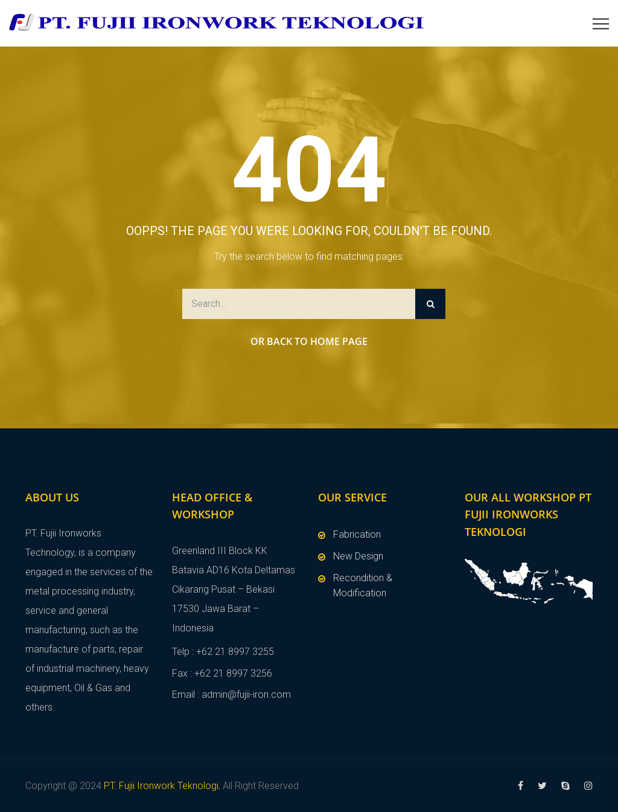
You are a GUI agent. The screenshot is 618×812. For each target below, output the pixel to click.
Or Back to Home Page (309, 341)
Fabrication (357, 534)
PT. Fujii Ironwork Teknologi (161, 785)
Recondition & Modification (362, 585)
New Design (358, 556)
